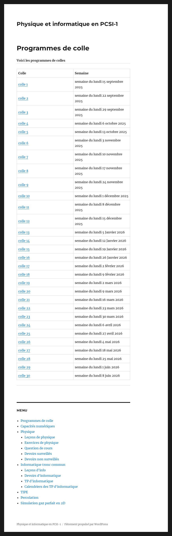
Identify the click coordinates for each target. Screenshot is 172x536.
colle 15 (24, 249)
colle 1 (23, 84)
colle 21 (24, 300)
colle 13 (23, 232)
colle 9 (23, 185)
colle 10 (24, 196)
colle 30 (24, 376)
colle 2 (23, 98)
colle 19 (24, 283)
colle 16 (24, 257)
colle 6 (23, 143)
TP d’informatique (39, 481)
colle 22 (24, 308)
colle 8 (23, 171)
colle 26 (24, 342)
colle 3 (23, 112)
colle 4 (23, 123)
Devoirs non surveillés (42, 459)
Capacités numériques (38, 426)
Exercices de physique (42, 443)
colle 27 (24, 350)
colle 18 (24, 274)
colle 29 (24, 367)
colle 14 (24, 241)
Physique (28, 432)
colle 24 (24, 325)
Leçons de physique (40, 437)
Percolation (29, 498)
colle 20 (24, 291)
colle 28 (24, 359)
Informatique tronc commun (43, 465)
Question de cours (38, 448)
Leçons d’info (35, 470)
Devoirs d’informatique (43, 476)
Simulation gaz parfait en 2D (43, 503)
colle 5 (23, 132)
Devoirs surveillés (38, 454)
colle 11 (23, 207)
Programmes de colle (37, 421)
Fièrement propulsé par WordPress (86, 524)
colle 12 (24, 221)
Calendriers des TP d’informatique (51, 487)
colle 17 (23, 266)
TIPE (24, 492)
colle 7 (23, 157)
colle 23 (24, 317)
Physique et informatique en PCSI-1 (67, 24)
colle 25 (24, 333)
